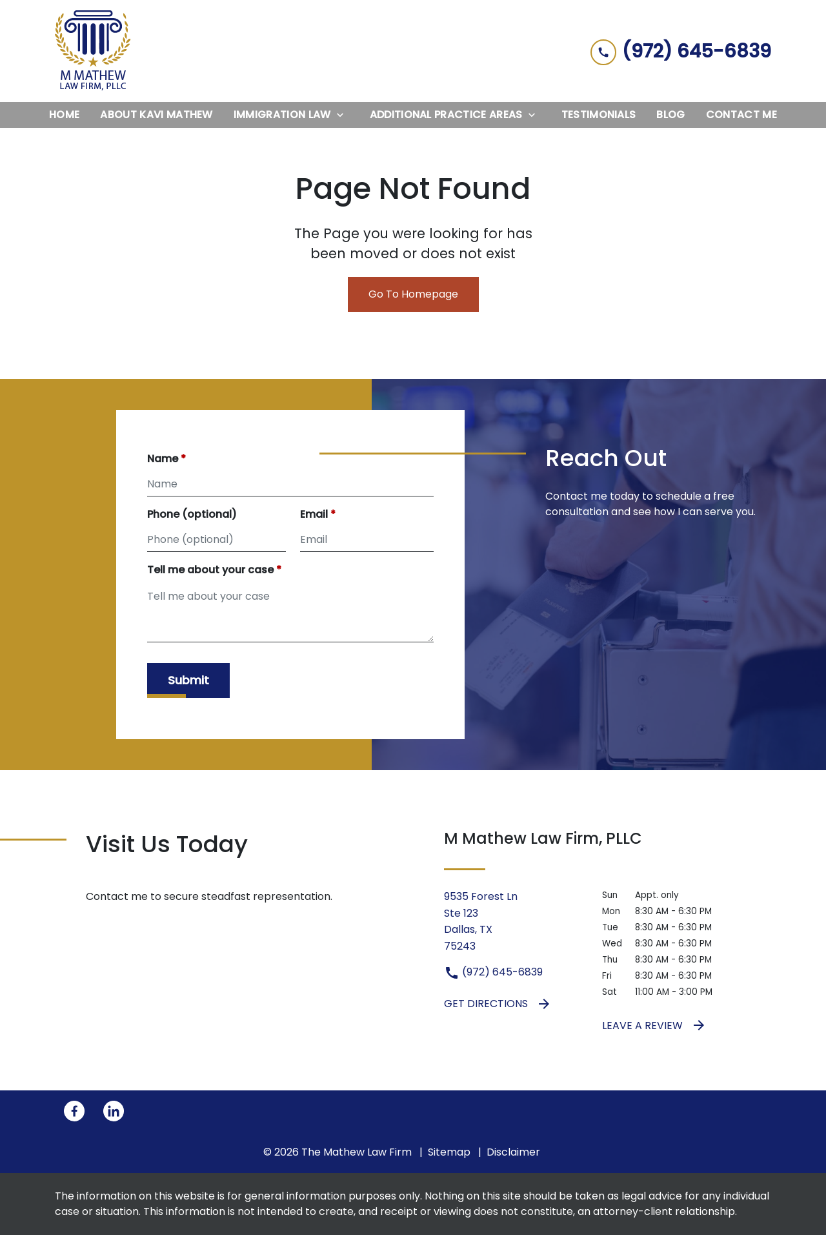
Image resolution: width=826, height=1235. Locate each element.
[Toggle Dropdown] (344, 115)
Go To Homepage (413, 294)
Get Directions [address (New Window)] (498, 1004)
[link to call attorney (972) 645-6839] (680, 51)
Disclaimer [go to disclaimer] (513, 1152)
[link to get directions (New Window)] (513, 921)
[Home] (64, 115)
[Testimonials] (598, 115)
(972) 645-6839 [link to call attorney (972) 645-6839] (493, 972)
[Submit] (188, 680)
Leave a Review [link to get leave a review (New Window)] (654, 1025)
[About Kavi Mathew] (156, 115)
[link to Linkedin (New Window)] (113, 1111)
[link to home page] (93, 51)
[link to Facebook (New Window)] (74, 1111)
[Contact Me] (741, 115)
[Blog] (670, 115)
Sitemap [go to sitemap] (449, 1152)
